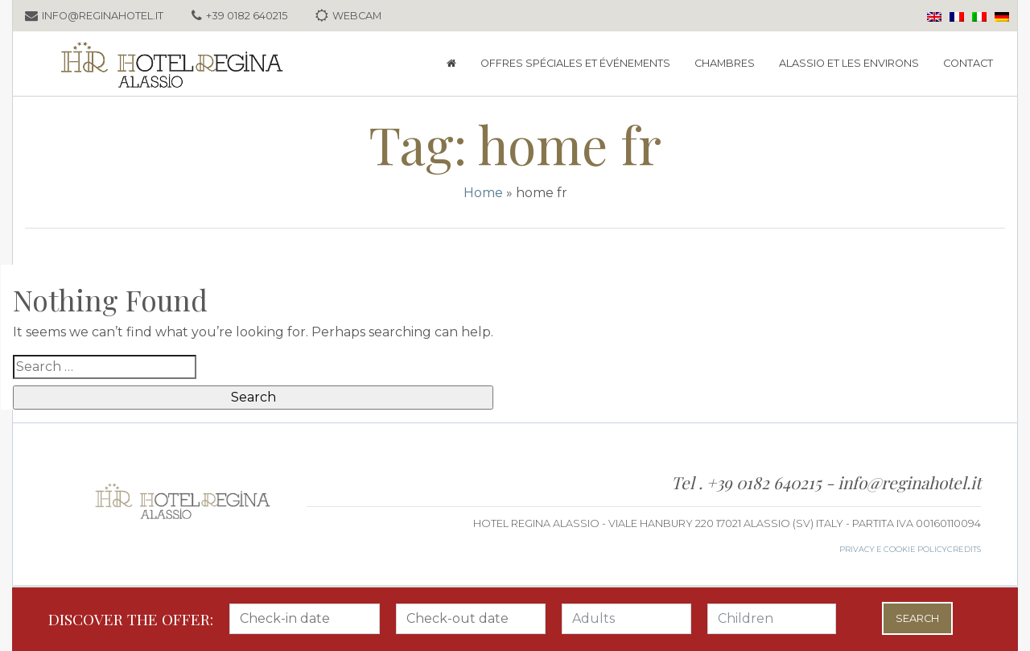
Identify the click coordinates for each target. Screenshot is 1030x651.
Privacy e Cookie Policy (893, 549)
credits (964, 549)
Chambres (724, 63)
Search (917, 618)
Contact (968, 63)
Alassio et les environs (849, 63)
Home (483, 192)
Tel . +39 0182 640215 (748, 482)
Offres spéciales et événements (575, 63)
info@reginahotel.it (909, 482)
